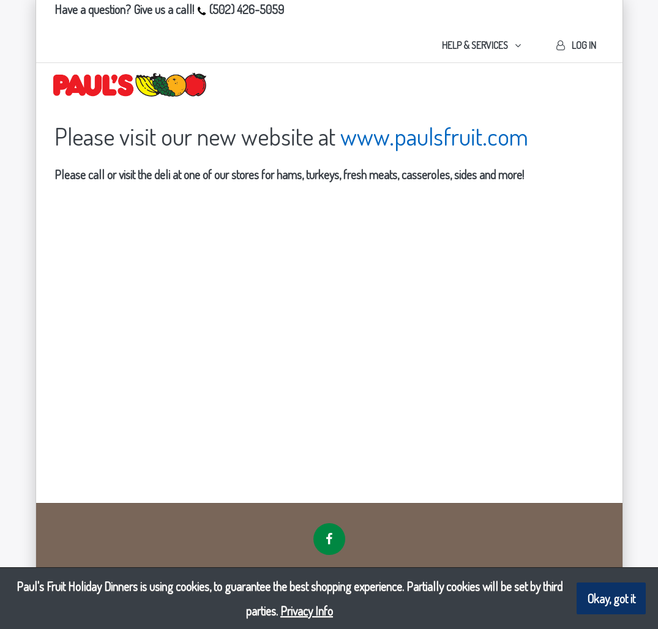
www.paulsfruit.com (434, 136)
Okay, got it (611, 598)
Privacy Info (306, 611)
